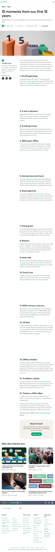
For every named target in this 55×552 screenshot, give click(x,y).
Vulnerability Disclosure (47, 536)
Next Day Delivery (48, 524)
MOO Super (26, 522)
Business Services (38, 531)
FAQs (45, 526)
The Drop (36, 529)
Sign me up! (36, 434)
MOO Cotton (26, 524)
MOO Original (26, 526)
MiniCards (4, 533)
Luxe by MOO (5, 528)
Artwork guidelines (46, 528)
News (9, 6)
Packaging (36, 540)
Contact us (46, 520)
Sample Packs (26, 530)
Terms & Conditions (14, 547)
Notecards (14, 522)
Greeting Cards (16, 524)
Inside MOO (45, 26)
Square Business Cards (6, 522)
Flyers (13, 518)
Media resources (37, 520)
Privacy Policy (22, 547)
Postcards (14, 520)
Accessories (15, 530)
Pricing (45, 522)
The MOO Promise (38, 537)
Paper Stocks (26, 518)
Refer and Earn (47, 533)
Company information (39, 547)
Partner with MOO (38, 542)
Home (3, 6)
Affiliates (46, 531)
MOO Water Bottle (6, 531)
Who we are (36, 525)
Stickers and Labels (16, 526)
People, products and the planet (38, 522)
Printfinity (36, 535)
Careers (35, 527)
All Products (5, 518)
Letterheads (15, 528)
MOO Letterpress (27, 528)
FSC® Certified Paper (26, 533)
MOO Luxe (25, 520)
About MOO (36, 518)
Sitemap (32, 547)
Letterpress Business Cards (5, 526)
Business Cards (5, 520)
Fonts (28, 547)
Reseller (35, 533)
